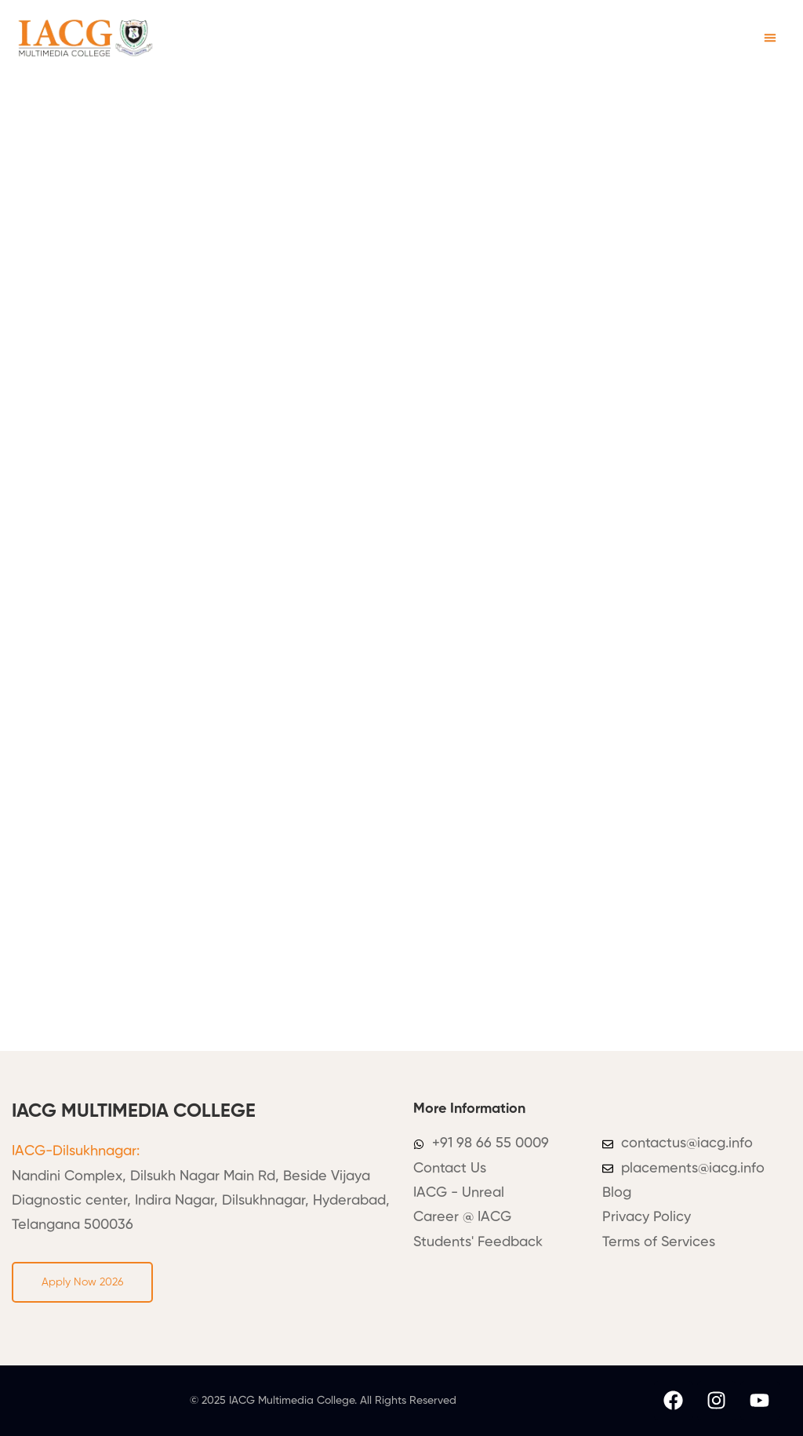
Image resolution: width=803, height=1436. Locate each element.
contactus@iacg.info (687, 1143)
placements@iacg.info (693, 1169)
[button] (770, 37)
